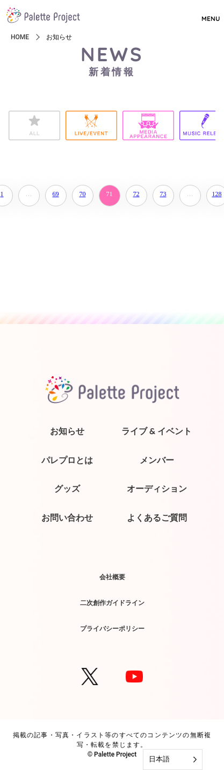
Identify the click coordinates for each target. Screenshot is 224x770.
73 (163, 194)
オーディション (157, 488)
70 (83, 194)
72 (136, 194)
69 (56, 194)
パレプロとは (67, 460)
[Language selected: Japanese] (173, 759)
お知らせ (67, 431)
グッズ (67, 488)
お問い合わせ (67, 517)
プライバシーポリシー (112, 628)
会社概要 (112, 577)
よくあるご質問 (157, 517)
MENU (210, 14)
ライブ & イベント (156, 431)
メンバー (157, 460)
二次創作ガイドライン (112, 603)
